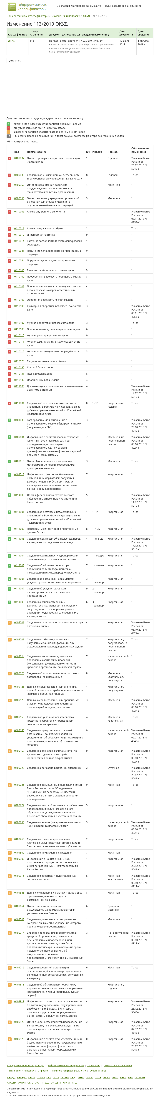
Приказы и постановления (118, 1065)
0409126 (19, 686)
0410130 (19, 367)
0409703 (19, 919)
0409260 (19, 839)
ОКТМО (41, 1077)
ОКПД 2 (11, 1077)
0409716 (19, 967)
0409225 (19, 768)
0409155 (19, 717)
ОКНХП (21, 1082)
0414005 (19, 565)
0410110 (19, 335)
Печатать (15, 60)
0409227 (19, 805)
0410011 (19, 228)
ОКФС (123, 1077)
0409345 (19, 892)
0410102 (19, 276)
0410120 (19, 361)
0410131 (19, 373)
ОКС (37, 1082)
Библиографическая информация (66, 1065)
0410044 (19, 260)
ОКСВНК (11, 1082)
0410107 (19, 323)
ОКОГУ (106, 1077)
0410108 (19, 329)
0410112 (19, 351)
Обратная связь (98, 1070)
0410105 (19, 299)
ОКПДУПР (56, 1082)
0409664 (19, 906)
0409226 (19, 784)
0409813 (19, 984)
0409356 (19, 198)
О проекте (43, 1070)
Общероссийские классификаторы (25, 1065)
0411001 (19, 403)
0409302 (19, 852)
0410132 (19, 380)
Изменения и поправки (21, 1070)
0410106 (19, 306)
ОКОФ (31, 1077)
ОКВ (130, 1077)
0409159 (19, 751)
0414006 (19, 579)
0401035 (19, 420)
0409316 (19, 875)
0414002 (19, 529)
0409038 (19, 175)
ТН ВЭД (45, 1082)
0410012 (19, 234)
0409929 (19, 1039)
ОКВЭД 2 (22, 1077)
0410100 (19, 270)
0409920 (19, 1022)
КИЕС (74, 1082)
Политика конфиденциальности (69, 1070)
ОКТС (30, 1082)
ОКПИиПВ (140, 1077)
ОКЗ (49, 1077)
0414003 (19, 538)
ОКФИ (66, 1082)
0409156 (19, 730)
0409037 (19, 158)
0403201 (19, 622)
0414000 (19, 495)
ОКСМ (115, 1077)
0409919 (19, 1001)
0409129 (19, 700)
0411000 (19, 386)
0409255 (19, 822)
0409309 (19, 859)
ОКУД (11, 41)
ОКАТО (89, 1077)
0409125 (19, 673)
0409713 (19, 474)
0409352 (19, 185)
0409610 (19, 461)
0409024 (19, 656)
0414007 (19, 588)
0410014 (19, 241)
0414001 (19, 512)
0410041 (19, 251)
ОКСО (56, 1077)
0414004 (19, 555)
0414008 (19, 602)
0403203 (19, 639)
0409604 (19, 437)
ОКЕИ (81, 1077)
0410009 (19, 211)
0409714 (19, 933)
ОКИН (98, 1077)
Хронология (93, 1065)
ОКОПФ (65, 1077)
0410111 (19, 341)
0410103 (19, 286)
